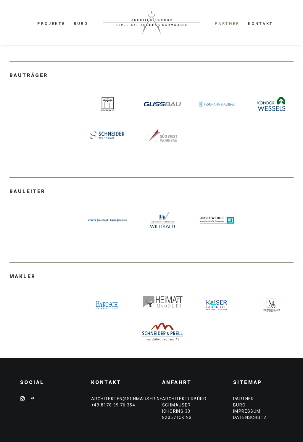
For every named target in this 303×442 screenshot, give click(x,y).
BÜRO (81, 23)
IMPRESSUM (247, 411)
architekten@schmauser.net (128, 398)
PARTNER (227, 23)
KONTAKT (260, 23)
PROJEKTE (51, 23)
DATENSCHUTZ (250, 417)
